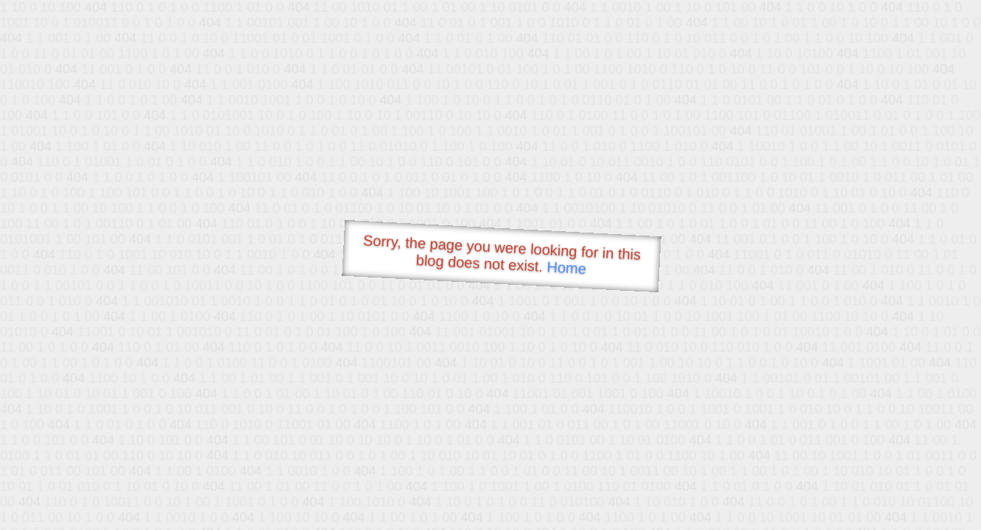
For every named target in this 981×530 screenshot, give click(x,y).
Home (566, 267)
